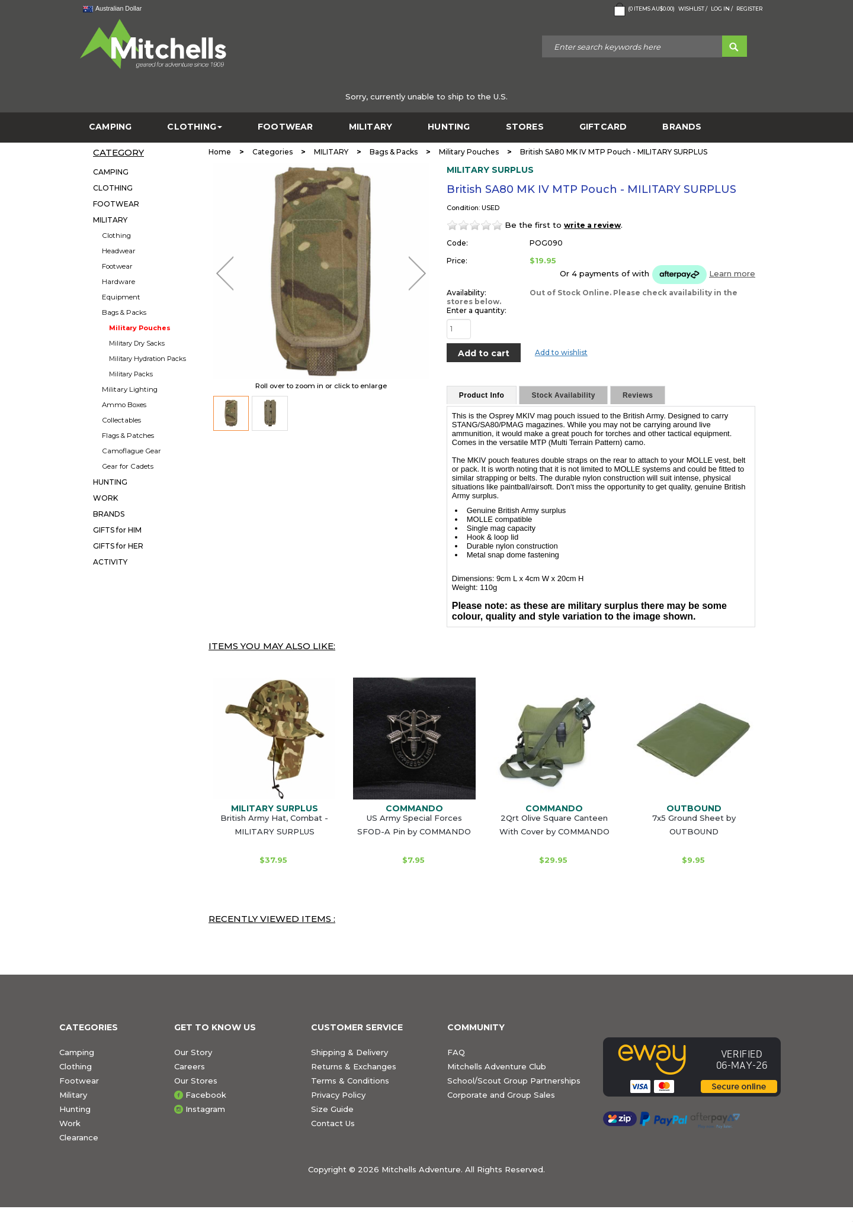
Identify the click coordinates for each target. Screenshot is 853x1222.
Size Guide (332, 1109)
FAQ (456, 1052)
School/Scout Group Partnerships (514, 1080)
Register (749, 8)
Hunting (75, 1109)
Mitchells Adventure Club (496, 1066)
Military (73, 1095)
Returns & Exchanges (353, 1066)
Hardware (118, 282)
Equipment (121, 297)
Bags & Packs (124, 312)
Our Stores (195, 1080)
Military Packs (131, 374)
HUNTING (449, 127)
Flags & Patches (128, 435)
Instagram (205, 1109)
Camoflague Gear (131, 451)
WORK (105, 498)
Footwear (117, 266)
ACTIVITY (110, 561)
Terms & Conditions (350, 1080)
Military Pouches (140, 328)
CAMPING (110, 127)
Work (70, 1123)
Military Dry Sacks (137, 343)
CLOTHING (194, 127)
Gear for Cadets (127, 466)
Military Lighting (130, 389)
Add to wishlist (561, 352)
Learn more (732, 273)
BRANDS (681, 127)
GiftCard (603, 127)
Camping (76, 1052)
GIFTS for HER (118, 545)
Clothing (116, 235)
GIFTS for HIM (117, 529)
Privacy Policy (338, 1095)
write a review (592, 225)
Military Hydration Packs (147, 358)
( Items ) (643, 9)
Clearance (78, 1137)
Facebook (205, 1095)
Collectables (121, 420)
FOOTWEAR (285, 127)
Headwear (119, 251)
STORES (525, 127)
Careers (189, 1066)
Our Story (193, 1052)
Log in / (722, 8)
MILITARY (371, 127)
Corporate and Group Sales (501, 1095)
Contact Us (333, 1123)
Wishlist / (692, 8)
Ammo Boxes (124, 405)
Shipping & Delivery (349, 1052)
